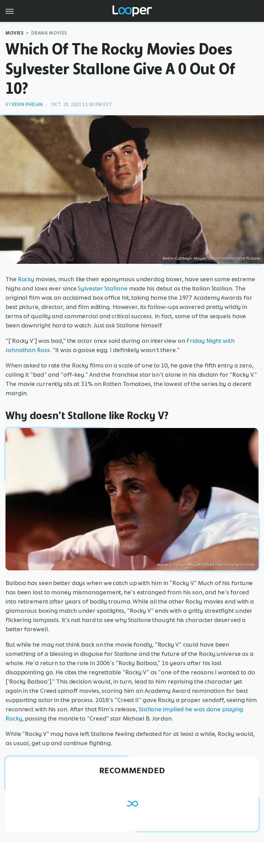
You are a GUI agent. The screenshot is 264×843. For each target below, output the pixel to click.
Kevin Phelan (27, 104)
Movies (14, 33)
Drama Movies (49, 33)
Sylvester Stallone (102, 288)
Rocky (26, 279)
